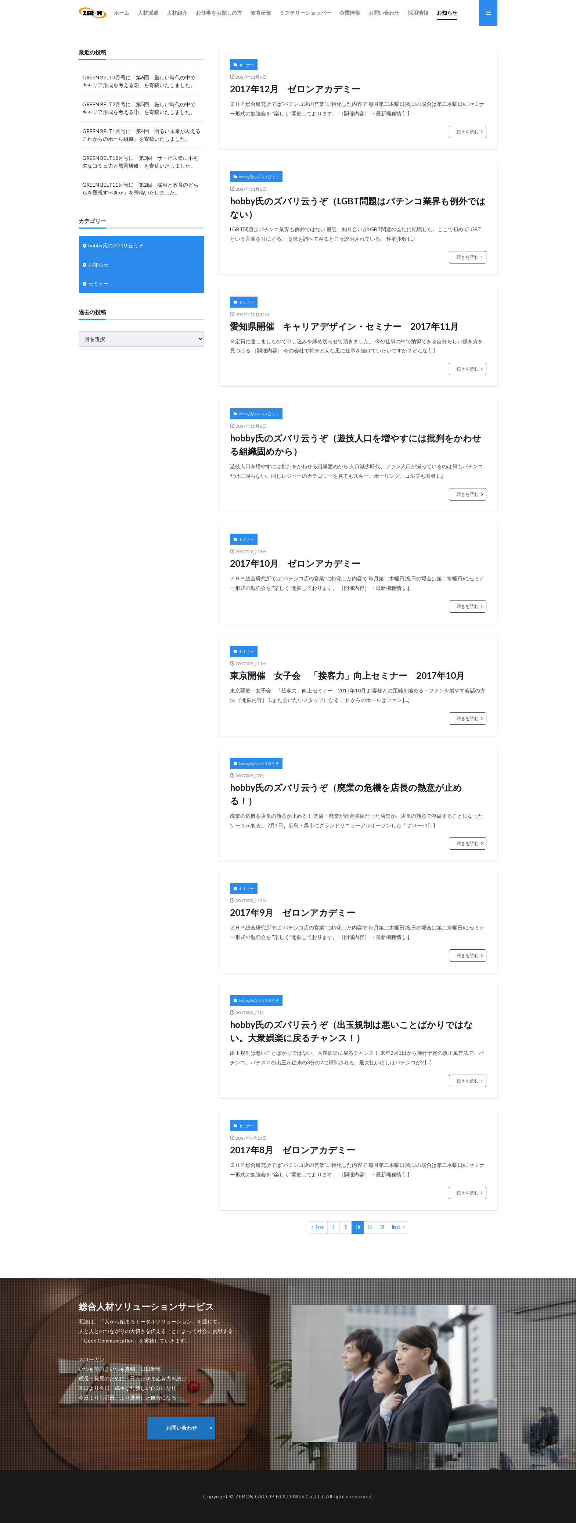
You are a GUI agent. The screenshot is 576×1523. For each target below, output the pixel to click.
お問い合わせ (383, 13)
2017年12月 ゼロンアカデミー (295, 88)
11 (370, 1227)
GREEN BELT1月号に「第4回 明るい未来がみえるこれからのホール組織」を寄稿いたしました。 (141, 135)
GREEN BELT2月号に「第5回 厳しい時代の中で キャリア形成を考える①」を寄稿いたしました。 (138, 108)
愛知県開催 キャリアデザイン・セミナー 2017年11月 (344, 326)
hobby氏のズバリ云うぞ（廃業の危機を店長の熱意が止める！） (346, 794)
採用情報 (418, 13)
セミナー (246, 64)
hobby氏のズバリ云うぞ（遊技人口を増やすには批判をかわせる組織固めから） (355, 444)
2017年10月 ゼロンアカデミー (295, 563)
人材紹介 (177, 13)
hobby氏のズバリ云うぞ (259, 177)
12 (382, 1227)
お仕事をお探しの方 (219, 13)
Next (396, 1227)
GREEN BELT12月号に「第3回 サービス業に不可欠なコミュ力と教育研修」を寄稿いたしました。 (140, 162)
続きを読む (468, 132)
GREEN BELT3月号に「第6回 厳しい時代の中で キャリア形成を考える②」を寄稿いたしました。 (138, 81)
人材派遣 (148, 13)
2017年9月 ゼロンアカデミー (292, 912)
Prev (320, 1227)
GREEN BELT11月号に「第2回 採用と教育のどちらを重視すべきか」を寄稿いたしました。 (140, 189)
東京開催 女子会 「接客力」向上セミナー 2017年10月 (347, 675)
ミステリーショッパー (305, 13)
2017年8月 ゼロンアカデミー (292, 1149)
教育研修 (261, 13)
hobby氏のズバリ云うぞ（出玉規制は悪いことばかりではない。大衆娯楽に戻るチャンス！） (351, 1031)
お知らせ (447, 13)
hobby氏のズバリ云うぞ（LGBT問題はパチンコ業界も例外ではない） (358, 207)
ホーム (121, 13)
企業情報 (349, 13)
